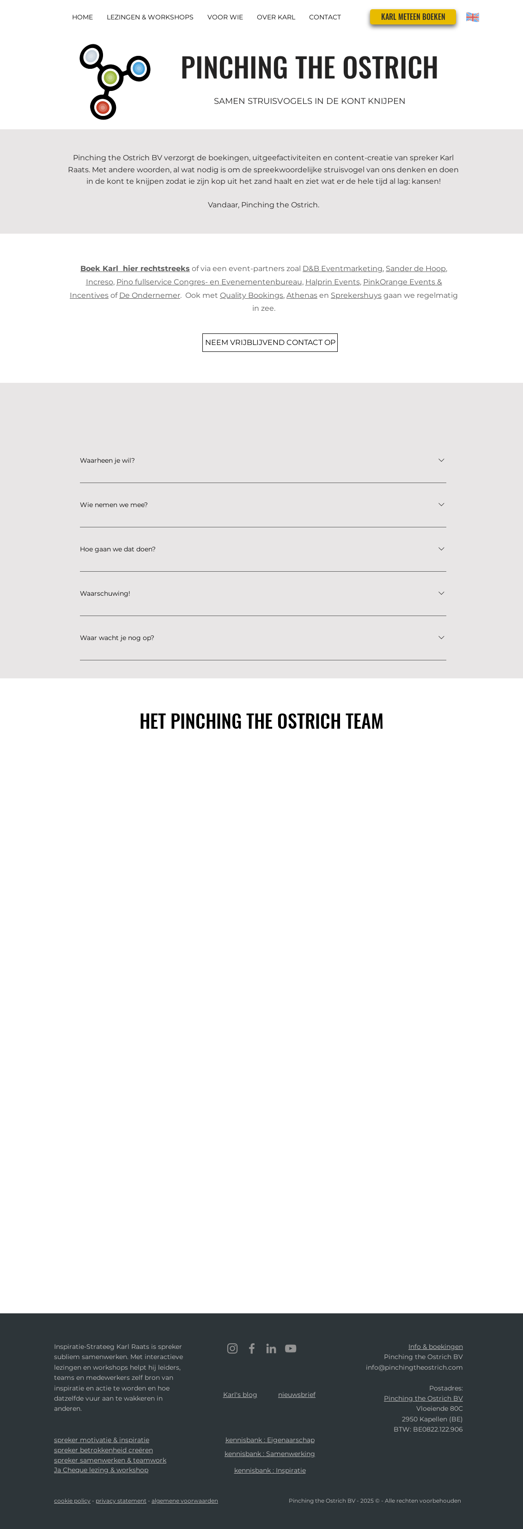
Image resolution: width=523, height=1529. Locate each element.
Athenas (301, 295)
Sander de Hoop (416, 268)
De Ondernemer (149, 295)
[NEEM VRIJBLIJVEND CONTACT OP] (270, 342)
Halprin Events (332, 282)
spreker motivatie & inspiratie (101, 1440)
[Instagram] (232, 1348)
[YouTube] (291, 1348)
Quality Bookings (251, 295)
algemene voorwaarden (185, 1500)
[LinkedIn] (271, 1348)
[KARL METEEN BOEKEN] (413, 16)
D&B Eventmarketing (343, 268)
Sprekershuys (356, 295)
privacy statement (121, 1500)
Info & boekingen (435, 1346)
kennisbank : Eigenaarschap (270, 1440)
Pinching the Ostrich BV (423, 1398)
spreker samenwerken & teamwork (110, 1460)
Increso (99, 282)
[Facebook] (252, 1348)
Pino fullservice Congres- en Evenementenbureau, (210, 282)
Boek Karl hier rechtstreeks (135, 268)
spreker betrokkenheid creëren (103, 1450)
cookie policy (72, 1500)
